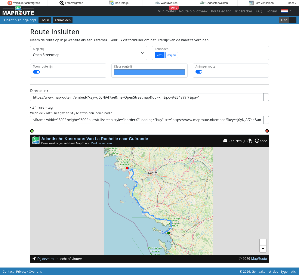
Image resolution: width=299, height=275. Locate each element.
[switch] (36, 72)
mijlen (171, 55)
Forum (271, 11)
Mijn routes (167, 10)
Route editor (221, 11)
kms (160, 55)
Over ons (35, 271)
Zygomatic (288, 271)
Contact (8, 271)
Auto (284, 20)
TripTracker (243, 11)
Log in (44, 20)
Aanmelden (63, 20)
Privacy (21, 271)
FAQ (259, 11)
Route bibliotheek (193, 11)
